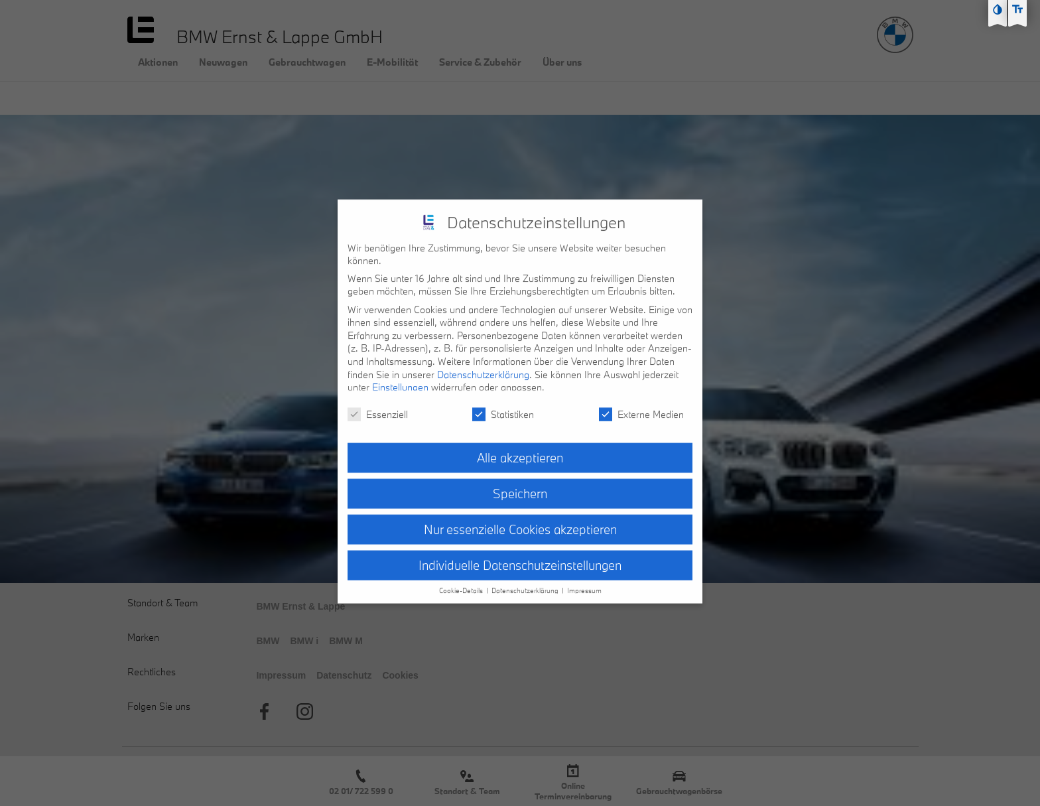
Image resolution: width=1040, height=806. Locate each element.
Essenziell (378, 403)
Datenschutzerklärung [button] (525, 580)
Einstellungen (400, 377)
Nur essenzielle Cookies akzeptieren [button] (520, 519)
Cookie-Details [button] (462, 580)
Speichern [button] (520, 483)
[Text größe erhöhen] (1017, 9)
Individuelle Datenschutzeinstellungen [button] (520, 555)
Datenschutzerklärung (483, 364)
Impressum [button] (584, 580)
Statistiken (503, 403)
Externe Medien (641, 403)
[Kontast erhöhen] (997, 9)
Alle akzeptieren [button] (520, 447)
